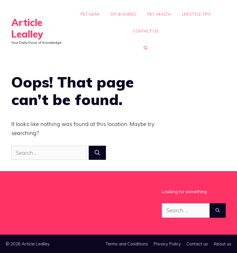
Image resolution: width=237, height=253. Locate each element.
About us (222, 244)
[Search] (97, 153)
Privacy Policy (167, 244)
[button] (145, 48)
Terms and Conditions (127, 244)
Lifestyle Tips (196, 14)
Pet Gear (90, 14)
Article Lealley (27, 28)
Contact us (145, 31)
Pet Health (159, 14)
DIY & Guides (123, 14)
